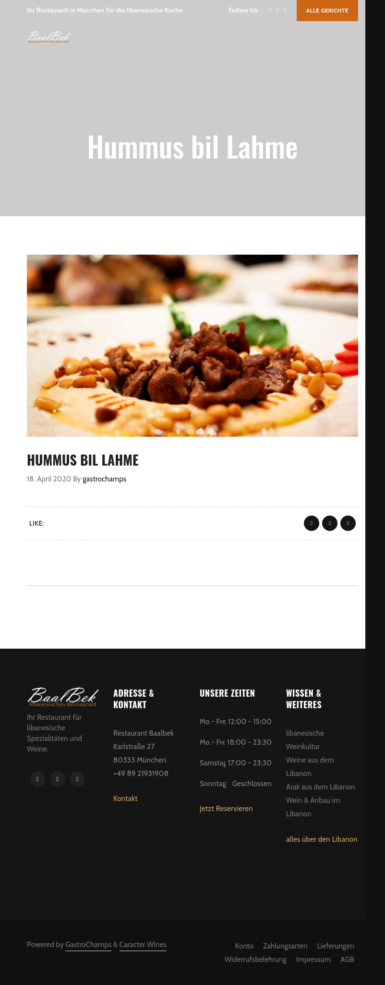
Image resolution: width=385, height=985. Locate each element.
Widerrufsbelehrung (256, 959)
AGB (347, 959)
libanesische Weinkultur (305, 740)
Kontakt (125, 798)
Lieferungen (335, 946)
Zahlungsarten (285, 946)
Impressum (313, 959)
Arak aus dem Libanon (320, 787)
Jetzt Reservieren (226, 808)
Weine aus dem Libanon (310, 767)
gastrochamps (104, 479)
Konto (244, 946)
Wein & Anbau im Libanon (313, 807)
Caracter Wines (143, 944)
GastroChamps (88, 944)
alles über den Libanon (322, 839)
